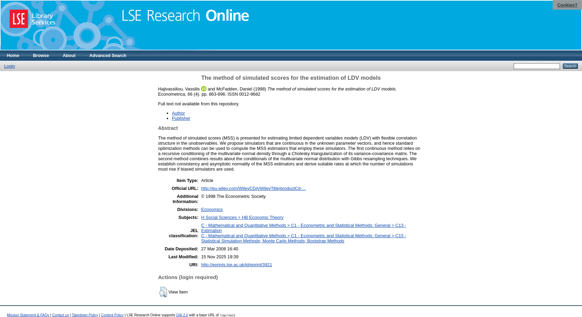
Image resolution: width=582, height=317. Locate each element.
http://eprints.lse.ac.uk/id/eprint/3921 (236, 264)
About (69, 55)
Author (178, 113)
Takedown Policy (85, 315)
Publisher (181, 118)
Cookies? (567, 5)
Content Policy (112, 315)
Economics (212, 209)
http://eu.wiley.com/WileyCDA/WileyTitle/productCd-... (253, 188)
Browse (41, 55)
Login (9, 66)
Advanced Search (107, 55)
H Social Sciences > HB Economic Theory (242, 217)
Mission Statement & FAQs (28, 315)
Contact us (60, 315)
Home (13, 55)
